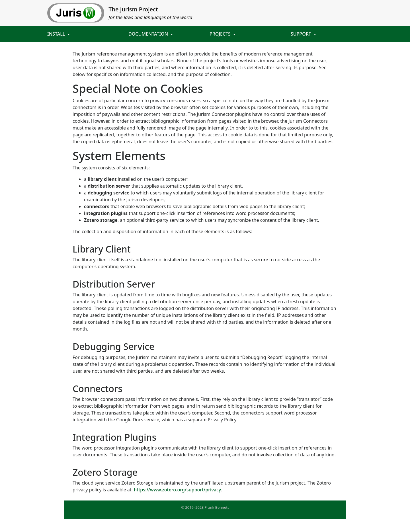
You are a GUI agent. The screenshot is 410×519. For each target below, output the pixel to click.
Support (301, 34)
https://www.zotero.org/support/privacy (177, 490)
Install (56, 34)
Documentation (148, 34)
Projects (221, 34)
